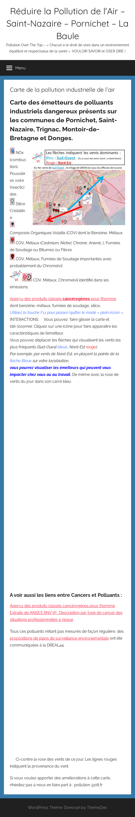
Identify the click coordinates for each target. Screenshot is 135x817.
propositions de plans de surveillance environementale (59, 638)
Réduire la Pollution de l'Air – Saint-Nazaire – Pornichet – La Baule (67, 23)
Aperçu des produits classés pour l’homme (63, 298)
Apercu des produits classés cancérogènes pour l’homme (62, 605)
